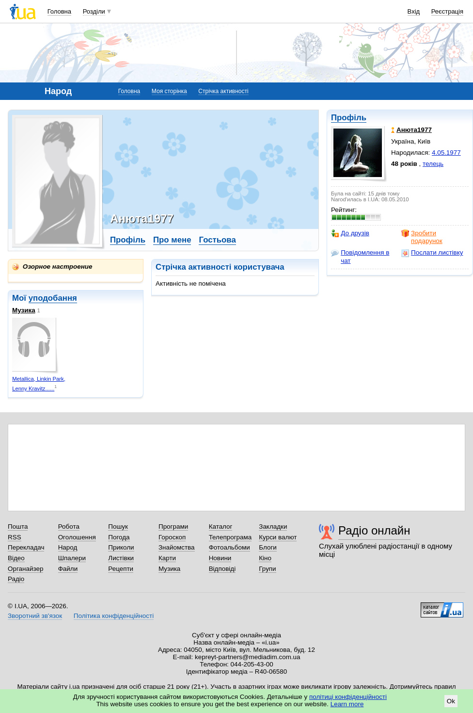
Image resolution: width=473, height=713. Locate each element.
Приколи (121, 547)
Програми (173, 526)
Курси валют (278, 537)
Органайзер (25, 568)
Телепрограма (230, 537)
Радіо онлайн (374, 530)
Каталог (221, 526)
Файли (68, 568)
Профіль (348, 117)
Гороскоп (172, 537)
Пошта (18, 526)
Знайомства (176, 547)
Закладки (273, 526)
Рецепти (120, 568)
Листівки (121, 558)
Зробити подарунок (421, 236)
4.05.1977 (446, 152)
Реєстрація (447, 11)
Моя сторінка (169, 91)
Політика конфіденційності (114, 615)
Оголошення (77, 537)
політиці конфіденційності (348, 696)
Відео (16, 558)
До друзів (350, 233)
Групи (267, 568)
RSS (14, 537)
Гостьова (217, 239)
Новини (220, 558)
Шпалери (72, 558)
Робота (68, 526)
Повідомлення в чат (360, 256)
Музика (23, 310)
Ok (451, 701)
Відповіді (222, 568)
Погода (118, 537)
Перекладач (26, 547)
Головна (59, 11)
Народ (68, 547)
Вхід (414, 11)
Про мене (172, 239)
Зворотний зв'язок (35, 615)
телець (433, 163)
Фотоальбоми (229, 547)
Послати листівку (432, 253)
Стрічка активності (223, 91)
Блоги (268, 547)
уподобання (53, 298)
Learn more (347, 704)
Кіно (265, 558)
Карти (167, 558)
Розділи (94, 11)
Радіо (16, 579)
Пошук (118, 526)
